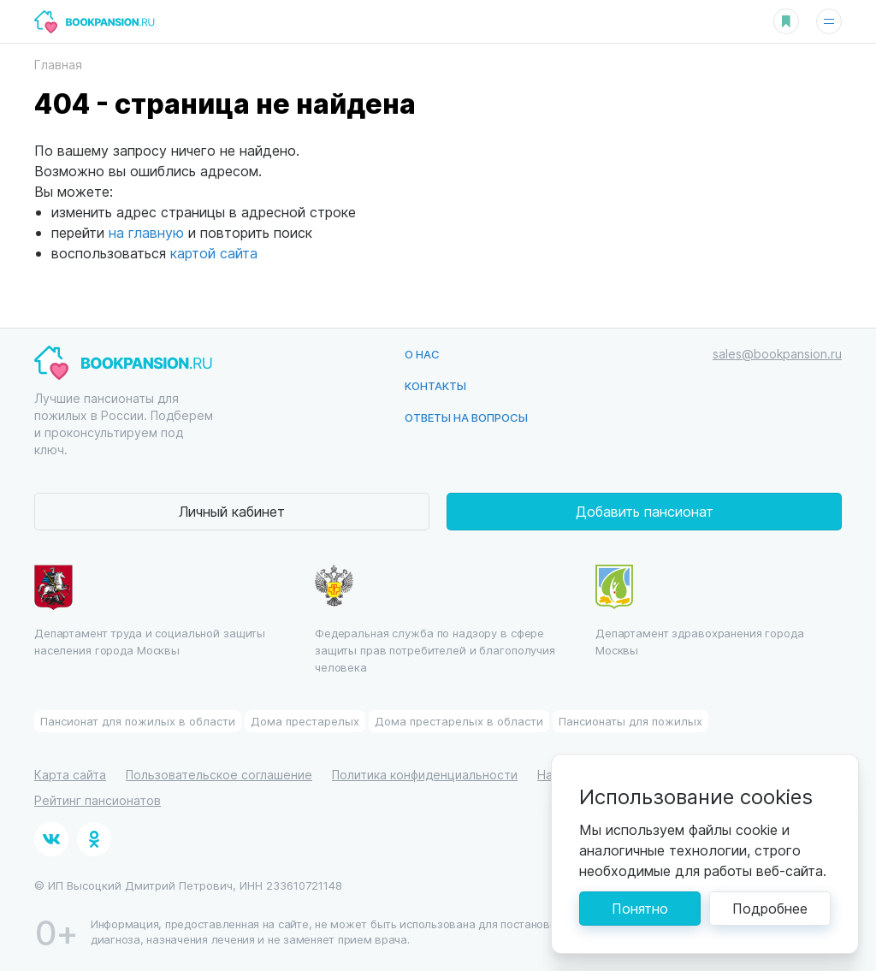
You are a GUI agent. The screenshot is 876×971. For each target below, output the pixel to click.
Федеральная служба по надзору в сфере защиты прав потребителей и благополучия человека (435, 619)
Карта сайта (70, 775)
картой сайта (213, 253)
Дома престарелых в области (459, 720)
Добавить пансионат (644, 511)
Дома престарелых (305, 720)
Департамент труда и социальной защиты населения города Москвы (149, 611)
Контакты (435, 385)
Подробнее (770, 908)
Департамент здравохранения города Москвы (699, 611)
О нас (422, 353)
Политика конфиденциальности (425, 775)
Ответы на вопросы (466, 417)
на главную (146, 232)
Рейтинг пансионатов (97, 800)
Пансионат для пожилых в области (137, 720)
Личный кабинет (232, 511)
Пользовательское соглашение (219, 775)
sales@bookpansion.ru (777, 354)
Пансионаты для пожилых (630, 720)
